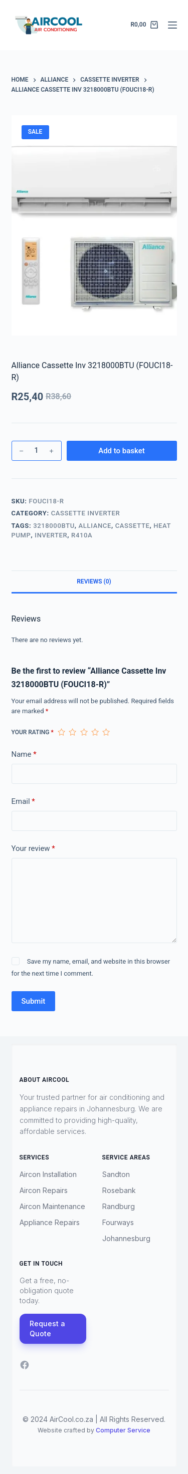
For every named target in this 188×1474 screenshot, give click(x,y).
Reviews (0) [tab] (94, 581)
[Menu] (172, 25)
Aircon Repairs (44, 1190)
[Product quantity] (37, 451)
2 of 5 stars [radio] (72, 732)
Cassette (132, 525)
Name (24, 754)
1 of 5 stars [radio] (61, 732)
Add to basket (121, 450)
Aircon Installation (48, 1174)
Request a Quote (47, 1328)
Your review (33, 848)
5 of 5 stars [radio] (105, 732)
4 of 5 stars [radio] (94, 732)
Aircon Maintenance (52, 1206)
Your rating (33, 732)
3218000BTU (54, 525)
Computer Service (123, 1430)
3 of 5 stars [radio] (83, 732)
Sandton (116, 1174)
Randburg (118, 1206)
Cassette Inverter (85, 513)
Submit (34, 1001)
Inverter (51, 535)
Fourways (118, 1222)
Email (23, 801)
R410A (81, 535)
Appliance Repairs (50, 1222)
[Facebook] (25, 1365)
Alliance (95, 525)
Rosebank (119, 1190)
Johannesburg (126, 1238)
